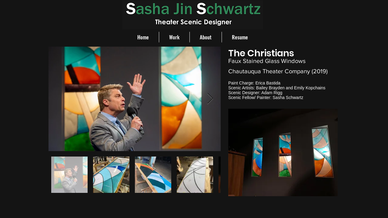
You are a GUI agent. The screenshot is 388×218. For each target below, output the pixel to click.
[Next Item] (210, 99)
